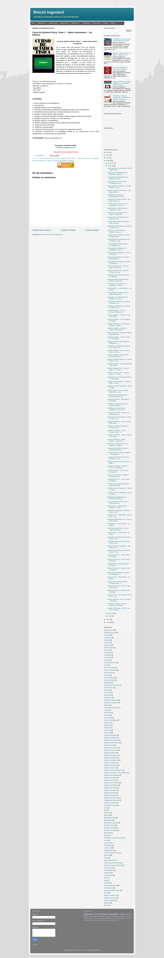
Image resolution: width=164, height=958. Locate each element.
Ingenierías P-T (75, 23)
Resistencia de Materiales (112, 863)
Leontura (80, 950)
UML (105, 880)
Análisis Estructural (110, 632)
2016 (108, 622)
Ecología (107, 690)
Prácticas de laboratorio (111, 853)
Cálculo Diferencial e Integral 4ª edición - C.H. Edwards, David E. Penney (122, 83)
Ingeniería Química (110, 768)
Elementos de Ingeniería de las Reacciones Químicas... (117, 497)
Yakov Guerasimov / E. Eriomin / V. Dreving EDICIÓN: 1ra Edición (53, 160)
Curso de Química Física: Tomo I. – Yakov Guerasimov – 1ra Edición (76, 158)
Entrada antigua (92, 230)
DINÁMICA (107, 682)
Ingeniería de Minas (110, 777)
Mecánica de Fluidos (110, 830)
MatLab (106, 815)
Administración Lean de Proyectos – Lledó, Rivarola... (119, 222)
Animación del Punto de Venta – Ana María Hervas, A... (119, 200)
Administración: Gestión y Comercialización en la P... (117, 195)
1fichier (59, 147)
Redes (106, 858)
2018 (108, 160)
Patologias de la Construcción (113, 838)
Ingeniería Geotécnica (111, 755)
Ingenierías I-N (64, 23)
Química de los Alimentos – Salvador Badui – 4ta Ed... (119, 382)
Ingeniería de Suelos (110, 788)
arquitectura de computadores (114, 918)
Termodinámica (109, 870)
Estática (106, 705)
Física (106, 710)
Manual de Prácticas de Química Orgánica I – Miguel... (118, 444)
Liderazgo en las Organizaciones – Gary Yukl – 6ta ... (118, 218)
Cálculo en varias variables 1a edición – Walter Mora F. (122, 54)
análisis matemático (110, 885)
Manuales (107, 812)
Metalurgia (107, 833)
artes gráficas (114, 920)
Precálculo (107, 843)
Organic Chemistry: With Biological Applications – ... (118, 342)
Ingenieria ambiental (110, 737)
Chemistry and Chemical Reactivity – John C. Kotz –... (119, 542)
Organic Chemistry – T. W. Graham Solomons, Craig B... (118, 324)
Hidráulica (107, 727)
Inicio (33, 23)
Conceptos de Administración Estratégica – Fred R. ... (117, 249)
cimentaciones (108, 888)
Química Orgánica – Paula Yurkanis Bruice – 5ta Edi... (119, 351)
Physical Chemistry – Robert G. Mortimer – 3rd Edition (117, 604)
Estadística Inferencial (111, 702)
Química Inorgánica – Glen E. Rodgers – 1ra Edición (117, 440)
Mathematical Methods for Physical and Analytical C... (118, 573)
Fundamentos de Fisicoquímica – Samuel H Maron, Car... (118, 395)
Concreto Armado (109, 667)
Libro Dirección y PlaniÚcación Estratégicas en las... (117, 182)
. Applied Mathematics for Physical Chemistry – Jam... (118, 458)
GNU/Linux (107, 712)
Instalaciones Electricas (111, 798)
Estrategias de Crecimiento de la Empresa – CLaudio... (118, 298)
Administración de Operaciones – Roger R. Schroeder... (118, 213)
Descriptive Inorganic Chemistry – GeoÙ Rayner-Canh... (118, 449)
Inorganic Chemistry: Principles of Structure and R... (118, 426)
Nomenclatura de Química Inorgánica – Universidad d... (119, 453)
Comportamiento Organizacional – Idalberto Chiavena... (118, 293)
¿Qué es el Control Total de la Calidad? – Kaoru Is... (117, 231)
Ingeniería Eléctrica (110, 752)
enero (110, 616)
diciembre (111, 163)
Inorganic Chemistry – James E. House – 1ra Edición (117, 466)
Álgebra (106, 903)
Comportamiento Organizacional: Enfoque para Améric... (118, 280)
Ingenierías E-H (53, 23)
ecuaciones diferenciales (111, 890)
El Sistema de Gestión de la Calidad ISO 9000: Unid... (119, 302)
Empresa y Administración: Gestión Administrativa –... (118, 258)
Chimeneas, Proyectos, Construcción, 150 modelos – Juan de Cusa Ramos (122, 97)
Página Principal (68, 230)
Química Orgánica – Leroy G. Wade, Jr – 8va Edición (119, 338)
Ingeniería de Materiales (111, 775)
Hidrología (107, 725)
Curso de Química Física (47, 158)
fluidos (106, 893)
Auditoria (107, 640)
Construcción (108, 672)
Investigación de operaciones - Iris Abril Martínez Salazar (122, 39)
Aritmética (107, 635)
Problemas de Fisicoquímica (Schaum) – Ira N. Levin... (116, 409)
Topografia (107, 873)
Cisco (106, 665)
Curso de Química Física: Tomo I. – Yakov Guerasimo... (119, 529)
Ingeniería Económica (111, 747)
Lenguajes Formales (110, 805)
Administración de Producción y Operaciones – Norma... (117, 204)
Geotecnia (107, 722)
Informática (107, 730)
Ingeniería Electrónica (111, 750)
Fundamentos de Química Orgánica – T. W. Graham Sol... (119, 346)
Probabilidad (108, 845)
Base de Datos (108, 647)
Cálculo (106, 675)
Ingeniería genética (110, 793)
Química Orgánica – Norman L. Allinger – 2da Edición (117, 329)
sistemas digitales (109, 900)
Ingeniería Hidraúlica (110, 757)
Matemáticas (86, 23)
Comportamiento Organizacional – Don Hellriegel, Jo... (118, 244)
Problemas (107, 848)
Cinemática (107, 657)
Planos (106, 840)
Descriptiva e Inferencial (111, 685)
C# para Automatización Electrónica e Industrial (120, 68)
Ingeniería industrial (110, 795)
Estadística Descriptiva (111, 700)
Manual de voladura (100, 918)
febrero (110, 613)
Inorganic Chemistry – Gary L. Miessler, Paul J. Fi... (117, 431)
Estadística (107, 697)
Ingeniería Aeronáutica (111, 740)
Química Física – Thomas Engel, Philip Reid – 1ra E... (118, 391)
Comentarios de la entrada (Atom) (52, 234)
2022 (108, 152)
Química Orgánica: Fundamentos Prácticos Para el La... (118, 355)
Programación (108, 850)
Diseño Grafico (108, 687)
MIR (105, 810)
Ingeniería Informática (111, 760)
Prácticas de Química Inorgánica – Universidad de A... (118, 475)
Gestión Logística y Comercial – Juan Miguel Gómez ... (119, 191)
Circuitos (107, 660)
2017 (108, 619)
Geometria (107, 717)
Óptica (106, 905)
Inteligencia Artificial (110, 803)
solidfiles (66, 147)
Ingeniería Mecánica (110, 765)
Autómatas (107, 645)
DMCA (113, 23)
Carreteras (107, 652)
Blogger (98, 950)
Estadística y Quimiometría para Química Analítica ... (118, 404)
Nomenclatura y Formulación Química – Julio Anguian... (119, 378)
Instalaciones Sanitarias (111, 800)
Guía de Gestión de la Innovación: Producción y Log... (118, 271)
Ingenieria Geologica (110, 735)
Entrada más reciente (41, 230)
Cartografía (107, 655)
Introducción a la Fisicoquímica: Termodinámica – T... (117, 582)
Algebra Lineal (108, 630)
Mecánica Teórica (109, 825)
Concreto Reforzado (110, 670)
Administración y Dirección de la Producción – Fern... (118, 209)
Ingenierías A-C (41, 23)
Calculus (106, 650)
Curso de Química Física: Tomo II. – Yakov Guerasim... (119, 502)
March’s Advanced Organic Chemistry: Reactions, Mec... (119, 333)
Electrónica (107, 695)
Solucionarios (96, 23)
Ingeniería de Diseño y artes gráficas (115, 772)
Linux (105, 808)
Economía (107, 692)
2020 (108, 158)
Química (106, 855)
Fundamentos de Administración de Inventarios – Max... (119, 240)
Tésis (105, 878)
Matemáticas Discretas (111, 823)
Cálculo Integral (109, 677)
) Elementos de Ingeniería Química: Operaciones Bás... (119, 484)
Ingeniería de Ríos (109, 780)
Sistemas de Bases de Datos (113, 865)
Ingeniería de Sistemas (111, 782)
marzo (110, 166)
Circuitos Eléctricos (110, 662)
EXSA (90, 920)
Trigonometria (108, 875)
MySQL (106, 835)
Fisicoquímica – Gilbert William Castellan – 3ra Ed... (117, 506)
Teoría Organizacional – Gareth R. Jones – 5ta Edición (118, 266)
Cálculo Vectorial (109, 680)
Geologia (107, 715)
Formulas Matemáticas (111, 707)
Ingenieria (107, 732)
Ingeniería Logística (110, 763)
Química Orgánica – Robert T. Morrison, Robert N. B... (117, 311)
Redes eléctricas (109, 860)
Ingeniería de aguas (110, 790)
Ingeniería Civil (108, 745)
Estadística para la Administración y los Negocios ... (119, 275)
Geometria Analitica (110, 720)
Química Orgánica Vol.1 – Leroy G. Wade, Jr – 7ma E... (118, 369)
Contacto (105, 23)
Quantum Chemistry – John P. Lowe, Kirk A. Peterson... (119, 609)
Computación (122, 916)
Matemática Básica (110, 818)
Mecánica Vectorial (110, 828)
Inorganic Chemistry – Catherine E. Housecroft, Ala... (118, 413)
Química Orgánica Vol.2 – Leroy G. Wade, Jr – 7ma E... (118, 373)
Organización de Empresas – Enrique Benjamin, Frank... (119, 186)
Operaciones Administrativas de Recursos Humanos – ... (117, 173)
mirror (73, 147)
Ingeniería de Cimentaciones (113, 770)
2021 (108, 155)
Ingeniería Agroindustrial (111, 742)
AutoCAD (107, 642)
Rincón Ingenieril (48, 12)
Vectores (107, 883)
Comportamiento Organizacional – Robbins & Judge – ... (118, 178)
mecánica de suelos (110, 898)
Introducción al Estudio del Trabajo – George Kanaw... (119, 235)
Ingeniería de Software (111, 785)
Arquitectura (108, 637)
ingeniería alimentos (110, 895)
